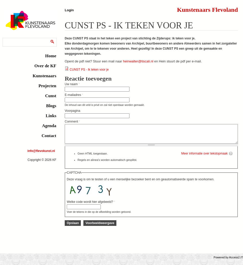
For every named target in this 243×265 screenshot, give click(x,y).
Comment (72, 121)
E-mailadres (74, 95)
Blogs (51, 105)
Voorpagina (72, 111)
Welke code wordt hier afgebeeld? (91, 205)
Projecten (47, 85)
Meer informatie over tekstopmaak (204, 157)
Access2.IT (236, 261)
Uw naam (72, 84)
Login (69, 10)
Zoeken (9, 38)
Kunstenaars (44, 75)
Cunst (50, 95)
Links (51, 115)
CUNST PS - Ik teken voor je (89, 69)
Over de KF (45, 65)
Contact (48, 135)
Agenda (49, 125)
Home (50, 55)
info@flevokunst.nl (41, 151)
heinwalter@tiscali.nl (138, 61)
